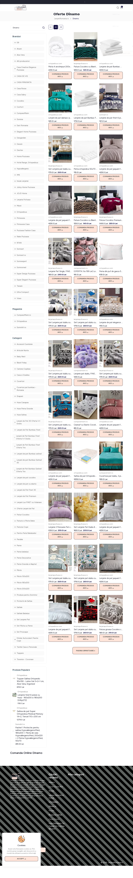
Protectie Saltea (55, 827)
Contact (13, 875)
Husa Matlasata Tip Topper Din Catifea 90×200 (57, 838)
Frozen (51, 823)
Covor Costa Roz (56, 799)
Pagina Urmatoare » (85, 651)
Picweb (52, 803)
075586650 (54, 814)
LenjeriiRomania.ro (61, 19)
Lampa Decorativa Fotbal (56, 808)
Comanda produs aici (60, 76)
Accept (21, 858)
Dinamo (76, 19)
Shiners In (52, 819)
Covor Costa (54, 831)
